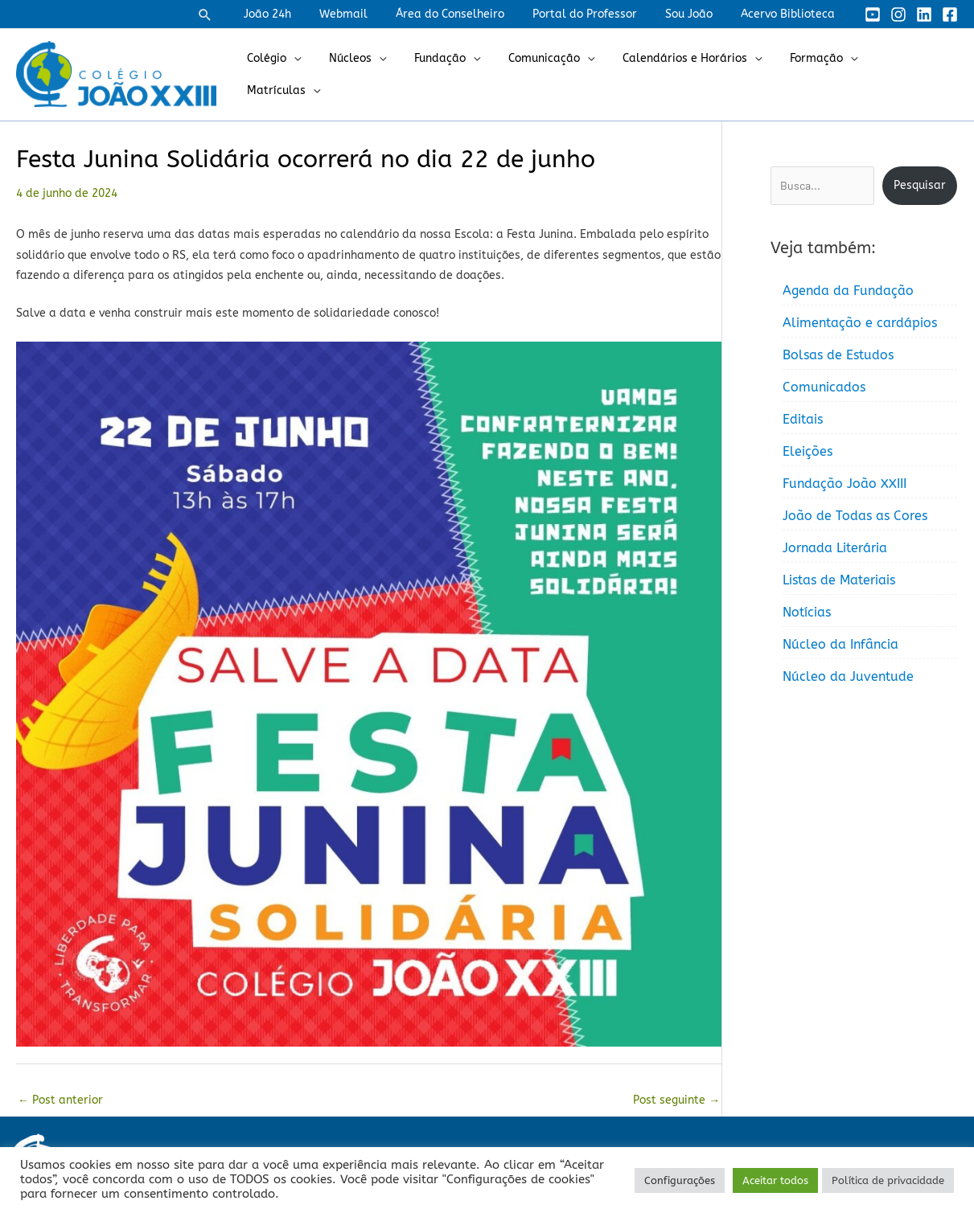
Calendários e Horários (684, 74)
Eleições (807, 451)
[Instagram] (898, 14)
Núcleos (366, 74)
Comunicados (824, 387)
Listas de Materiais (839, 580)
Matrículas (902, 74)
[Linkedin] (924, 14)
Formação (809, 74)
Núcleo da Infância (840, 644)
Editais (803, 419)
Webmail (368, 14)
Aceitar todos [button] (775, 1180)
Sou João (697, 14)
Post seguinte (676, 1100)
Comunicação (549, 74)
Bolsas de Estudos (838, 355)
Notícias (807, 612)
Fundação (450, 74)
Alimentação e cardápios (860, 322)
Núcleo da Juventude (848, 676)
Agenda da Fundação (848, 290)
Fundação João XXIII (844, 483)
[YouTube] (873, 14)
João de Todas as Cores (855, 515)
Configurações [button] (679, 1180)
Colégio (288, 74)
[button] (239, 14)
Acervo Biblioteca (790, 14)
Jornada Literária (835, 547)
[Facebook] (950, 14)
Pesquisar (920, 185)
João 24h (298, 14)
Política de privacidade (888, 1180)
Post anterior (60, 1100)
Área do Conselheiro (469, 14)
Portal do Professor (598, 14)
